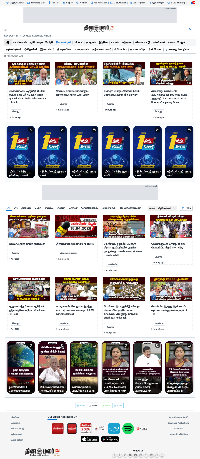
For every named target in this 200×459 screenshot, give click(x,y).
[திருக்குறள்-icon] (156, 3)
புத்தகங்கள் (16, 434)
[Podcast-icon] (53, 3)
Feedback (178, 429)
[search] (191, 29)
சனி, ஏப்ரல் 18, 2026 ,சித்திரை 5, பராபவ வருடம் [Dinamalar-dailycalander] (27, 36)
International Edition (178, 434)
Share (118, 405)
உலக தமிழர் (17, 440)
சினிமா (15, 417)
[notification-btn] (191, 3)
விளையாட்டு (17, 429)
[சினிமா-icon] (81, 3)
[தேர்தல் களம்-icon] (15, 3)
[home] (8, 42)
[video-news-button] (11, 81)
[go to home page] (98, 29)
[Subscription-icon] (137, 3)
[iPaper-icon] (67, 3)
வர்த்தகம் (15, 423)
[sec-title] (100, 417)
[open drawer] (6, 29)
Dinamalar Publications (178, 423)
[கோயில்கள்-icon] (99, 3)
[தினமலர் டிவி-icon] (36, 3)
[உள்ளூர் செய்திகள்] (177, 49)
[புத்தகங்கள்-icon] (118, 3)
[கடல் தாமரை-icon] (176, 3)
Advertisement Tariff (178, 417)
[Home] (5, 56)
